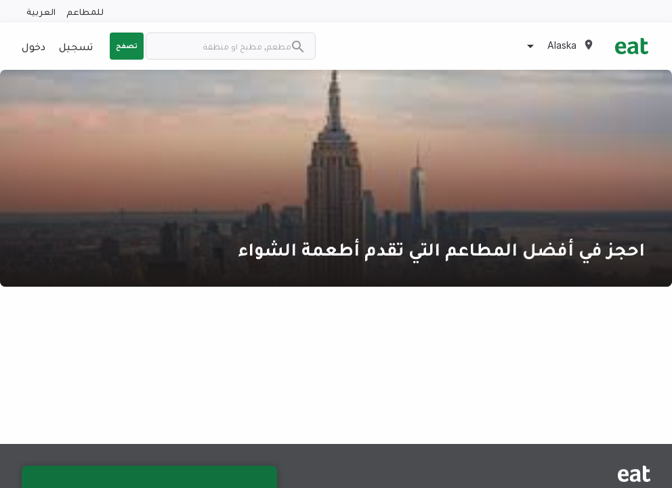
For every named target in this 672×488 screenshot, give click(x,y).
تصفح (127, 45)
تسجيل (76, 46)
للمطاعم (85, 11)
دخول (33, 46)
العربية (41, 11)
